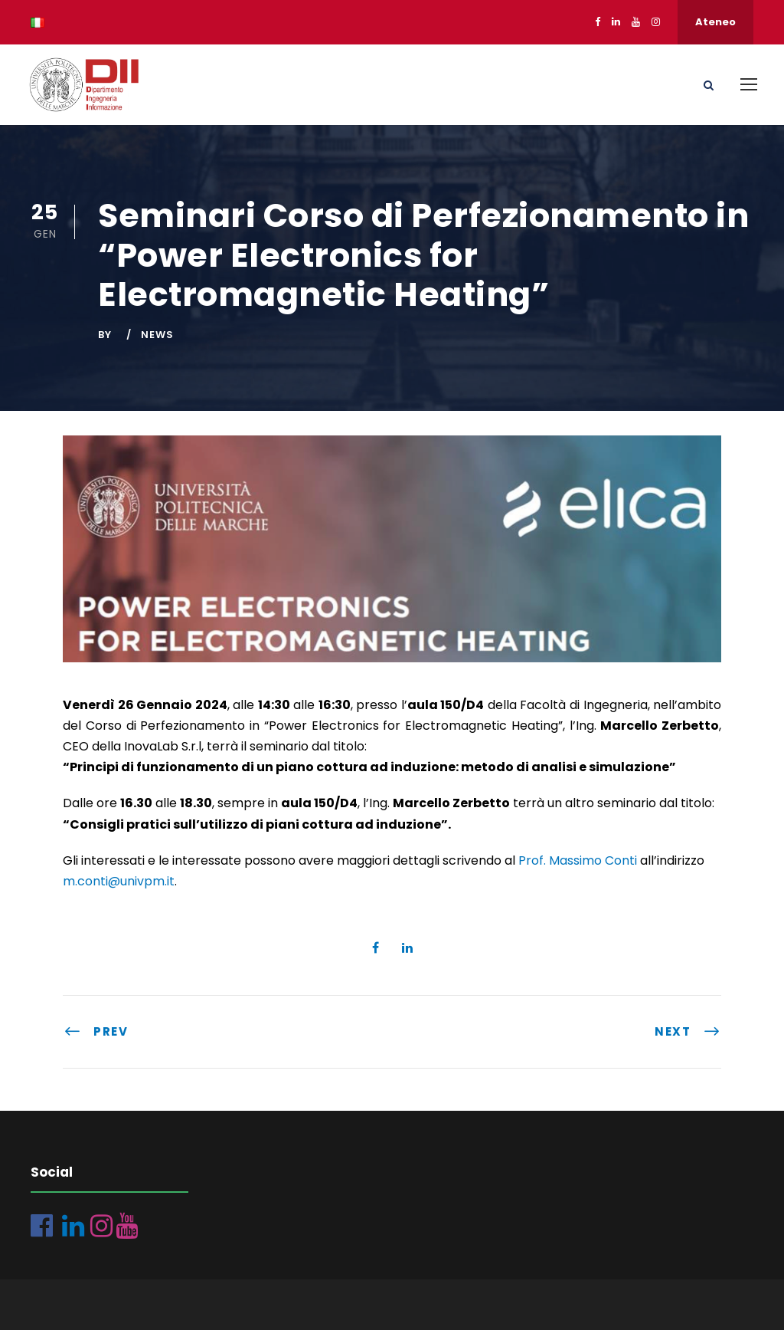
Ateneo (715, 22)
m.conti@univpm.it (119, 881)
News (157, 334)
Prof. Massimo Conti (577, 860)
